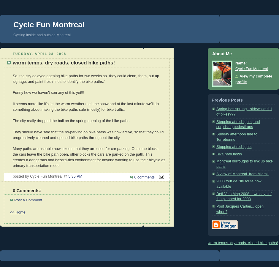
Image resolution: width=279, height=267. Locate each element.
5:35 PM (75, 176)
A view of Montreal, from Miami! (242, 174)
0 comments (144, 177)
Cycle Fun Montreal (49, 24)
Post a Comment (28, 200)
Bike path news (229, 154)
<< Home (18, 212)
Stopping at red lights (233, 147)
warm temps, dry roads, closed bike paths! (243, 243)
